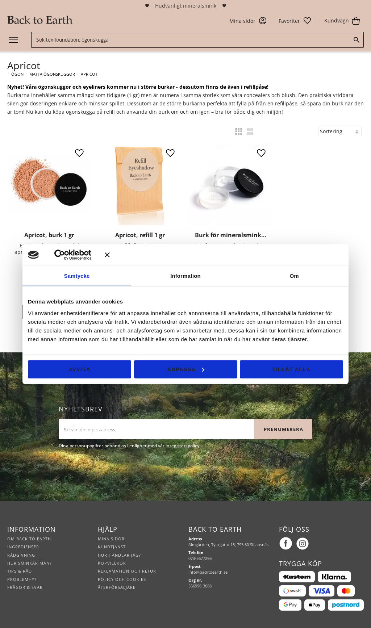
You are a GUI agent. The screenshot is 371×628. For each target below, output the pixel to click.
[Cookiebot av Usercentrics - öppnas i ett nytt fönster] (70, 255)
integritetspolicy (182, 446)
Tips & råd (19, 571)
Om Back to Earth (29, 538)
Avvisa (79, 369)
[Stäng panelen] (224, 255)
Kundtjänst (112, 546)
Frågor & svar (25, 587)
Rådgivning (21, 555)
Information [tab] (185, 276)
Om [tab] (294, 276)
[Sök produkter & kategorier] (197, 40)
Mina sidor (111, 538)
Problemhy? (22, 579)
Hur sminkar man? (29, 563)
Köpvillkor (112, 563)
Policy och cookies (122, 579)
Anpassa (185, 369)
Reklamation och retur (127, 571)
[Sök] (356, 40)
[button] (295, 20)
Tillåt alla (291, 369)
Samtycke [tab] (77, 276)
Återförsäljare (117, 587)
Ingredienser (23, 546)
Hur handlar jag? (119, 555)
